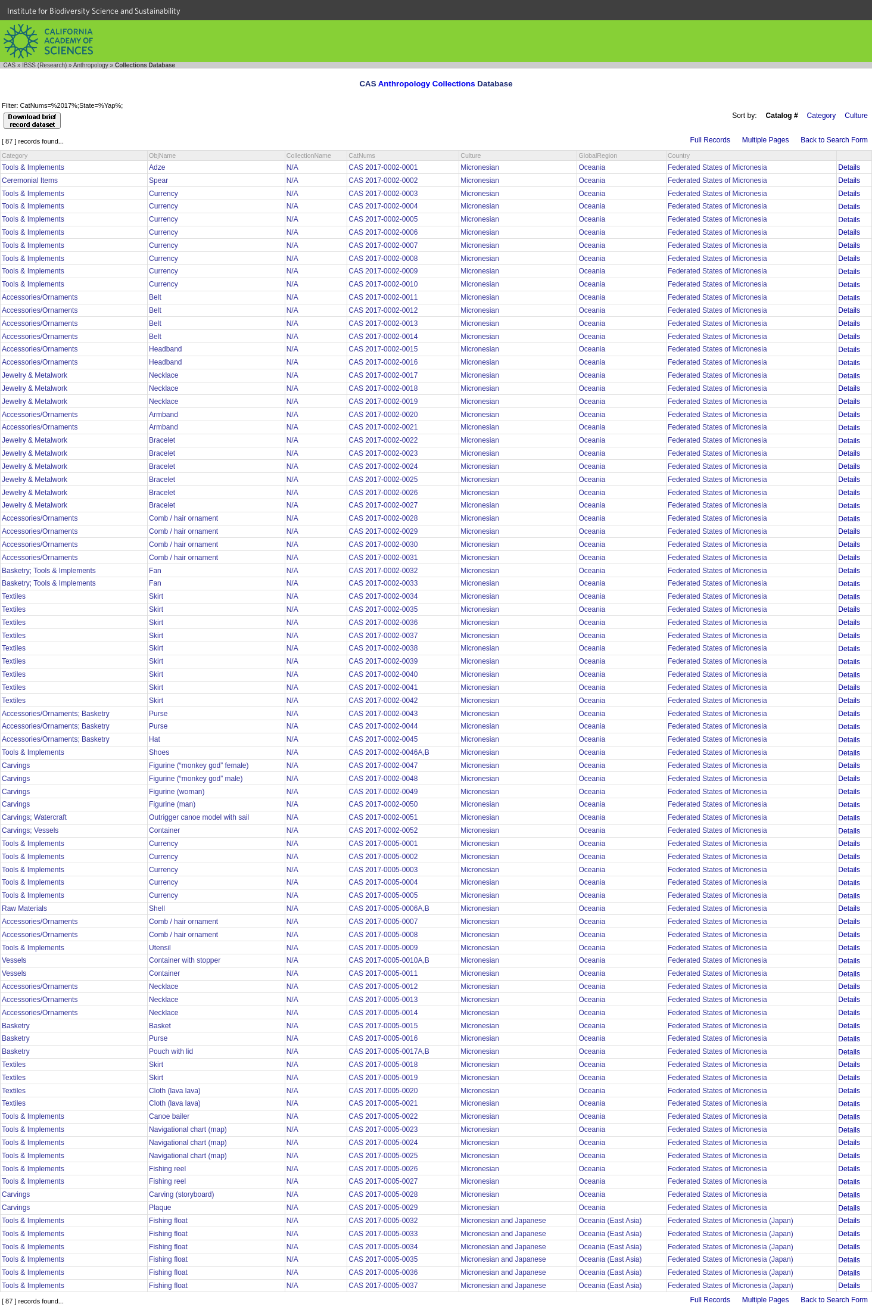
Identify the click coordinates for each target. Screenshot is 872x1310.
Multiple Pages (765, 140)
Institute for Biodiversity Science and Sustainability (93, 10)
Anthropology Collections (426, 83)
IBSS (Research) (44, 65)
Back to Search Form (834, 140)
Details (849, 167)
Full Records (710, 140)
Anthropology (90, 65)
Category (821, 115)
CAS (10, 65)
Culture (856, 115)
